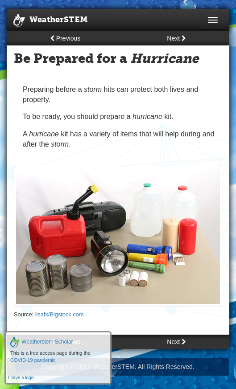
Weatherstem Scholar (41, 342)
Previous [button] (65, 38)
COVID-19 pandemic (33, 360)
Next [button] (176, 38)
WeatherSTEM (50, 20)
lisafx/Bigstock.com (59, 314)
